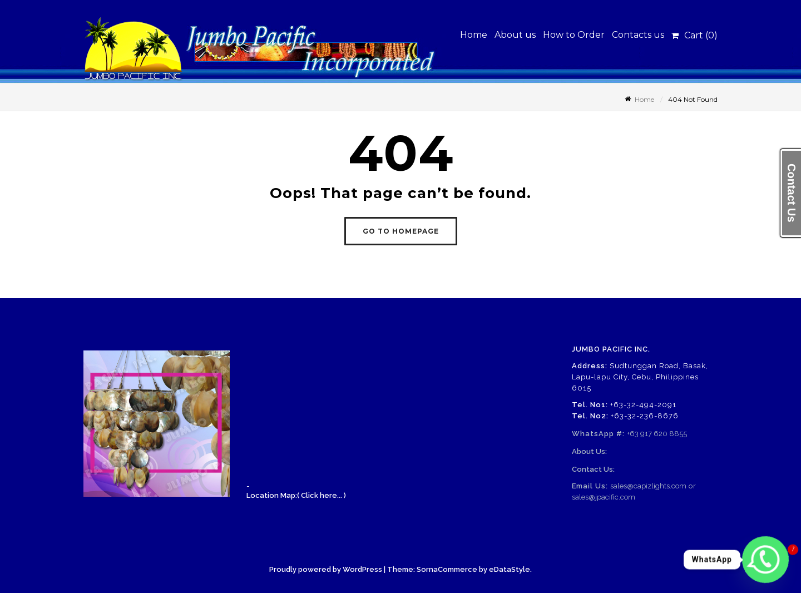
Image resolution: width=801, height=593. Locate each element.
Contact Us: (593, 469)
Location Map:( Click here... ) (296, 495)
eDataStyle (509, 569)
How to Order (574, 34)
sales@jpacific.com (603, 497)
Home (473, 34)
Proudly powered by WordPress (325, 569)
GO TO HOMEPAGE (401, 231)
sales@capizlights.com (648, 486)
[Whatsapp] (765, 559)
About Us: (589, 451)
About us (515, 34)
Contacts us (638, 34)
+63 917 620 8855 (657, 433)
